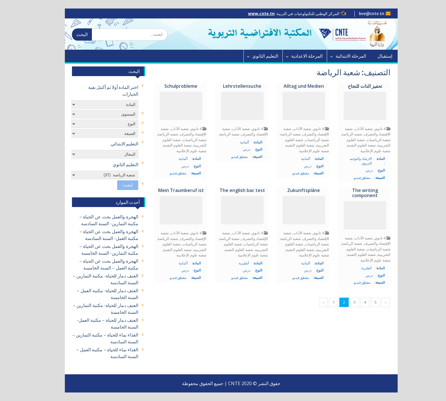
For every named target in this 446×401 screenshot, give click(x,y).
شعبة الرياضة (343, 134)
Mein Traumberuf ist (173, 190)
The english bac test (234, 190)
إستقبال (376, 56)
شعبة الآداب (355, 128)
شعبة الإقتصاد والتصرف (359, 131)
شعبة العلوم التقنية (353, 145)
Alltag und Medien (295, 86)
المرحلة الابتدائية (342, 56)
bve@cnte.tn (363, 13)
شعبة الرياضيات (370, 139)
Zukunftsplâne (295, 190)
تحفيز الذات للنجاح (357, 86)
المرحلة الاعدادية (298, 56)
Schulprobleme (172, 86)
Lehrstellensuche (234, 86)
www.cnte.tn (253, 13)
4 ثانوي (371, 128)
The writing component (357, 193)
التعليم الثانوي (257, 56)
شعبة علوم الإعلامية (367, 150)
